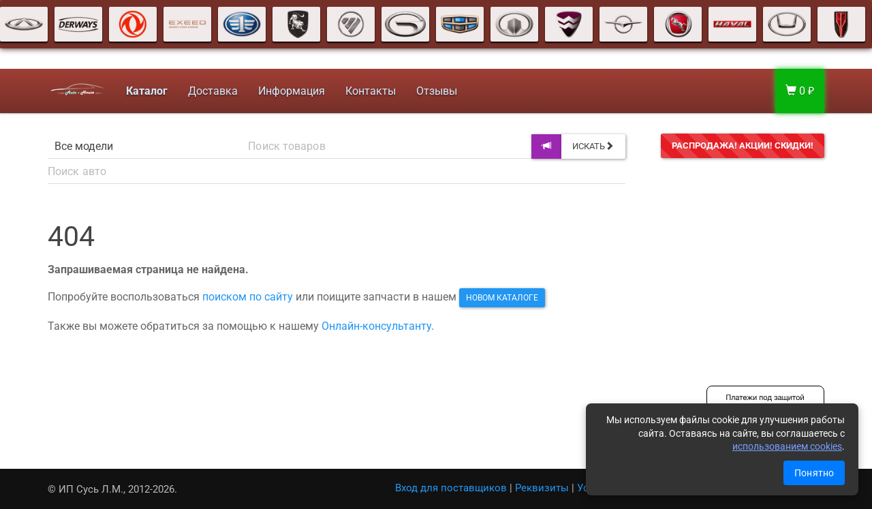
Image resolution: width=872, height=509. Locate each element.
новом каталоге (502, 298)
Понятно (814, 472)
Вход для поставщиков (451, 488)
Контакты (368, 90)
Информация (288, 90)
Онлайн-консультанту (376, 326)
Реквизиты (542, 488)
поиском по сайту (247, 296)
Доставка (210, 90)
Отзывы (434, 90)
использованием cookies (787, 446)
